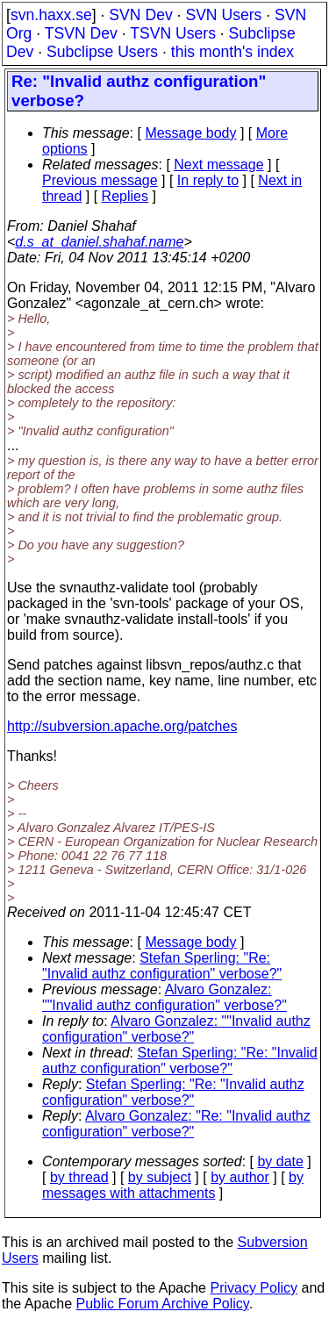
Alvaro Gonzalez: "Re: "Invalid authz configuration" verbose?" (176, 1123)
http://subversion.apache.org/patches (122, 726)
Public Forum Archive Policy (162, 1303)
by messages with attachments (173, 1185)
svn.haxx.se (51, 15)
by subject (159, 1177)
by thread (79, 1177)
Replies (125, 196)
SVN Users (223, 15)
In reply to (208, 180)
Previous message (100, 180)
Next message (218, 164)
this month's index (232, 52)
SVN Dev (140, 15)
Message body (190, 132)
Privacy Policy (253, 1287)
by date (280, 1161)
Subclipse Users (102, 52)
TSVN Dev (81, 33)
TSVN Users (173, 33)
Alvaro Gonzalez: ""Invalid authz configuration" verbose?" (164, 997)
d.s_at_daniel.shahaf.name (99, 241)
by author (240, 1177)
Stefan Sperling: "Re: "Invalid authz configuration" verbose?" (162, 965)
